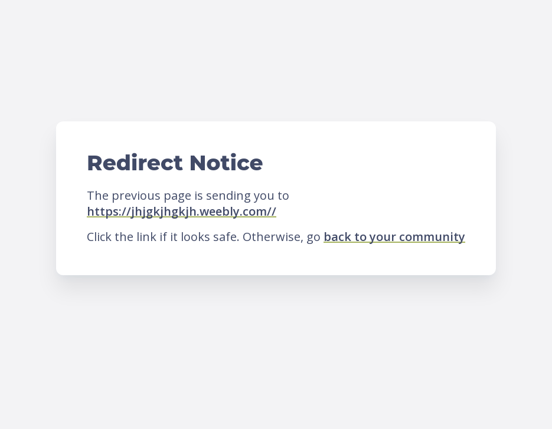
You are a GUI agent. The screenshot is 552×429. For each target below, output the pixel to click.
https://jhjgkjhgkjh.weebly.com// (181, 211)
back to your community (394, 237)
